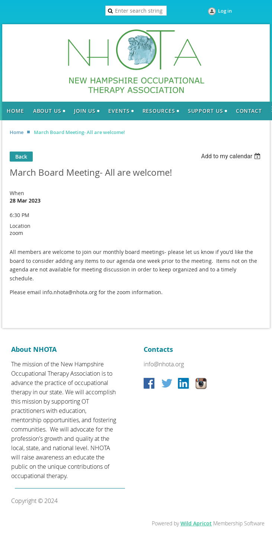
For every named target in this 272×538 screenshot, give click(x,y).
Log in (225, 10)
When (17, 193)
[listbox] (231, 156)
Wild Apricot (196, 523)
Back (21, 156)
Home (16, 132)
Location (20, 225)
